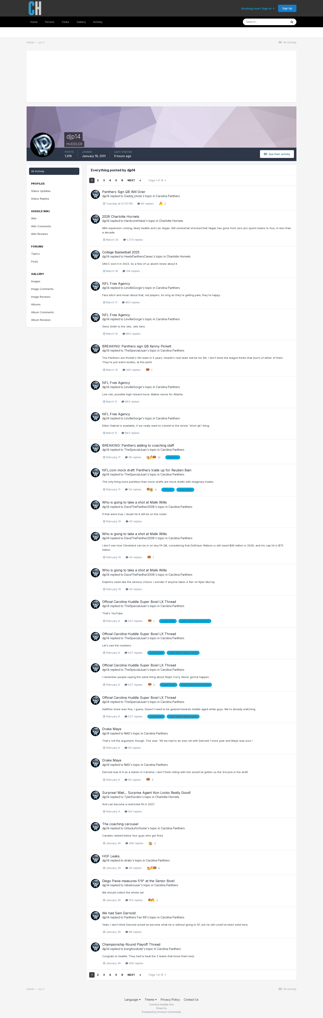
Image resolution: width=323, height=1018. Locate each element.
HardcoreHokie (134, 220)
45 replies (134, 521)
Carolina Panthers (168, 196)
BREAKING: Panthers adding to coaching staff (138, 445)
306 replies (134, 843)
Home (34, 22)
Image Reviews (40, 296)
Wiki (33, 218)
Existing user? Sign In (257, 8)
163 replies (133, 811)
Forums (49, 22)
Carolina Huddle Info (161, 1004)
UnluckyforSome (135, 828)
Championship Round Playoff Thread (131, 944)
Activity (97, 22)
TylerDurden (132, 797)
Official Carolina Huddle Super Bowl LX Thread (139, 602)
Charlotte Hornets (171, 220)
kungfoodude (133, 949)
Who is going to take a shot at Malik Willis (134, 502)
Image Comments (42, 289)
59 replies (133, 747)
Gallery (81, 22)
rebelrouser (132, 885)
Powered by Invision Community (161, 1011)
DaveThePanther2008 (139, 506)
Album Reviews (41, 319)
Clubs (65, 22)
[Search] (265, 22)
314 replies (131, 271)
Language (133, 999)
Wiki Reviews (39, 233)
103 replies (134, 900)
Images (35, 281)
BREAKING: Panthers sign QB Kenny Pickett (136, 346)
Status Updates (41, 191)
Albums (36, 304)
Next (131, 180)
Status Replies (40, 198)
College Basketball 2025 (120, 252)
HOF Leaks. (111, 856)
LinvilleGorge (133, 288)
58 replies (133, 457)
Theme (151, 999)
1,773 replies (133, 239)
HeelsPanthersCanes (138, 256)
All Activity (37, 171)
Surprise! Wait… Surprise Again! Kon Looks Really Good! (146, 793)
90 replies (145, 203)
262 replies (131, 369)
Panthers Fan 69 (135, 917)
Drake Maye (111, 729)
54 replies (133, 489)
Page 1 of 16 (157, 180)
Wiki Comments (41, 226)
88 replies (133, 931)
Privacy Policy (170, 999)
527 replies (134, 621)
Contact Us (191, 999)
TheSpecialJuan (135, 350)
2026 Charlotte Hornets (120, 216)
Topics (35, 253)
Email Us (161, 1008)
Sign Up (287, 8)
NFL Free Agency (116, 283)
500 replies (134, 963)
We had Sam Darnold (119, 913)
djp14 (105, 196)
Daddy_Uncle (133, 196)
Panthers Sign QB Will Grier (123, 192)
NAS (127, 733)
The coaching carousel (120, 824)
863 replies (131, 302)
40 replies (133, 868)
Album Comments (42, 312)
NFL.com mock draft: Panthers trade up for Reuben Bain (146, 470)
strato (128, 860)
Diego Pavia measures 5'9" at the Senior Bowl (138, 881)
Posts (34, 261)
